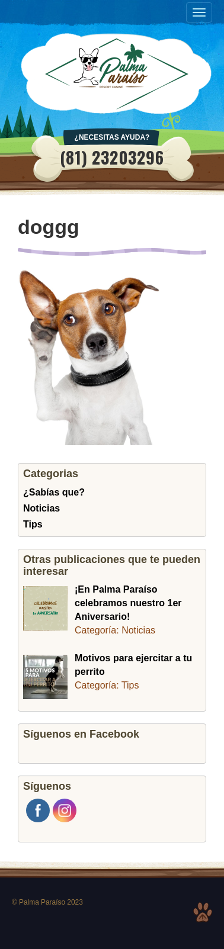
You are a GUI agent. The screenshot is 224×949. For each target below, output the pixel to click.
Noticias (41, 508)
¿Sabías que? (54, 492)
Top (202, 912)
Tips (33, 524)
